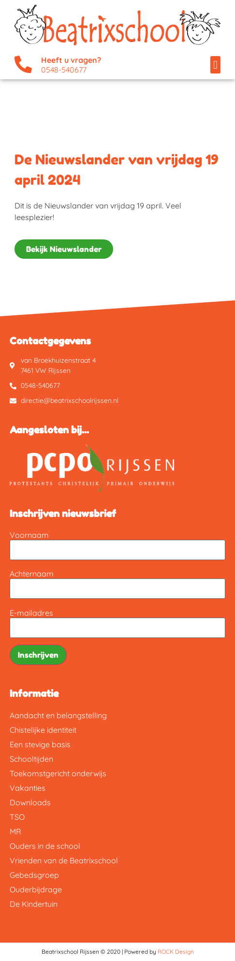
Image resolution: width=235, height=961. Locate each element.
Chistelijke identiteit (43, 730)
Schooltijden (31, 759)
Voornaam (29, 535)
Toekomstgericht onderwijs (58, 773)
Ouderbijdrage (36, 889)
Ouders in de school (45, 846)
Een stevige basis (40, 744)
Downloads (30, 802)
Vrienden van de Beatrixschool (64, 860)
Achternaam (32, 573)
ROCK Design (176, 951)
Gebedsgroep (34, 875)
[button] (215, 65)
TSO (17, 817)
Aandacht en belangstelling (58, 715)
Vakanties (27, 788)
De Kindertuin (34, 904)
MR (15, 831)
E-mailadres (31, 613)
